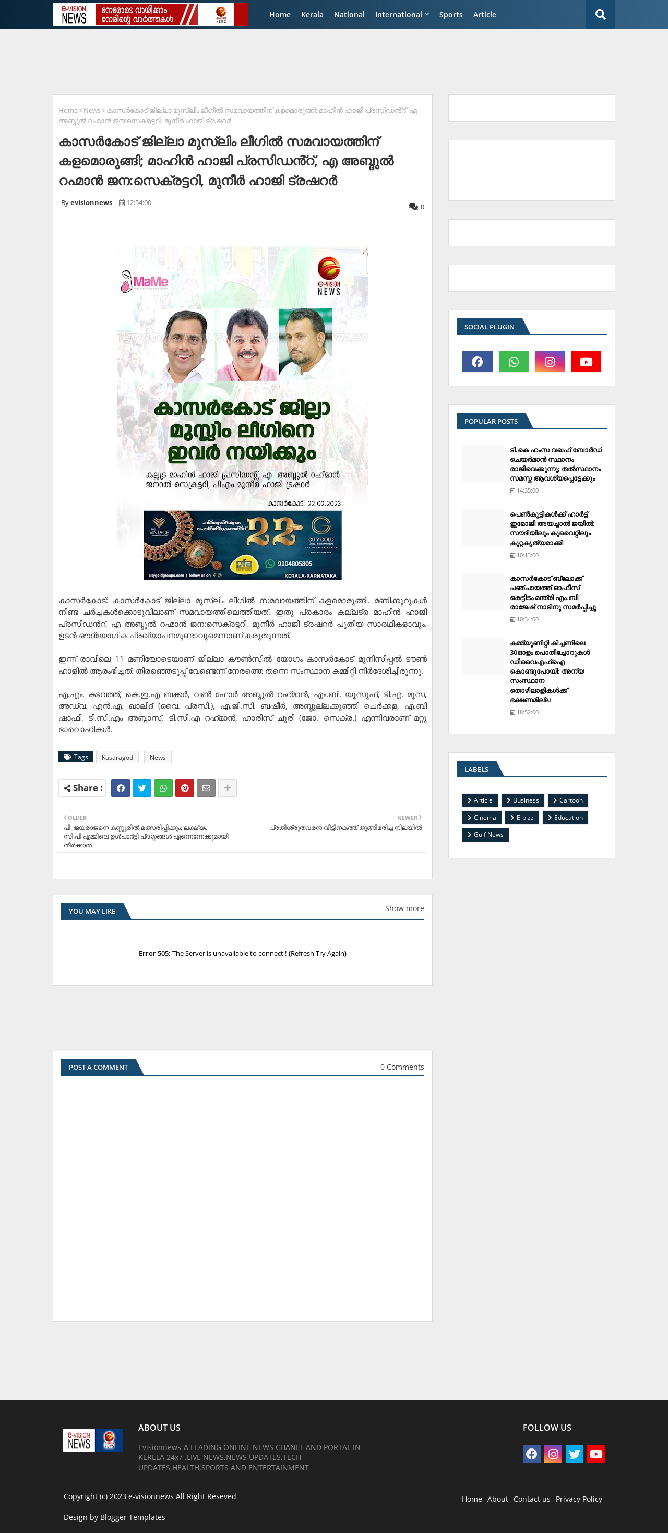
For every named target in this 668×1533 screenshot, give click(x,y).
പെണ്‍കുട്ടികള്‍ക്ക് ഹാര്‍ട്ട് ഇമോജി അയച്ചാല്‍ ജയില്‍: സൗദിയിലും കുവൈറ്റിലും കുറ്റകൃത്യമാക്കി (552, 528)
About (497, 1499)
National (349, 14)
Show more (404, 908)
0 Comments (402, 1067)
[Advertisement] (300, 60)
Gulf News (489, 834)
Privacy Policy (579, 1499)
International (398, 14)
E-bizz (525, 817)
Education (568, 817)
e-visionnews (151, 1496)
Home (280, 14)
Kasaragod (117, 757)
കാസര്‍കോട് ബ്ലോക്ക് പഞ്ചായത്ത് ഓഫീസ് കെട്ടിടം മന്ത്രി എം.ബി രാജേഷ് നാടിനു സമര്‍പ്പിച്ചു (553, 592)
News (92, 110)
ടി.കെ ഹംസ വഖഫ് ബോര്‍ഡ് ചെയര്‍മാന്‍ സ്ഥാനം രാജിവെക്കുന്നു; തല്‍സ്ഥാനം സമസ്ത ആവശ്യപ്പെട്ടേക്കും (556, 464)
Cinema (485, 817)
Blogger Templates (132, 1517)
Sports (451, 14)
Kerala (312, 14)
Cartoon (571, 800)
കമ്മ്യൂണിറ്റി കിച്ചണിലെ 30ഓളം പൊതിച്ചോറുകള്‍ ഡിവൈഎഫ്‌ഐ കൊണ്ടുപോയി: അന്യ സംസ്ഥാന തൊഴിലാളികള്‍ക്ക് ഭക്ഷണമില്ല (550, 671)
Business (526, 800)
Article (484, 14)
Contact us (532, 1499)
